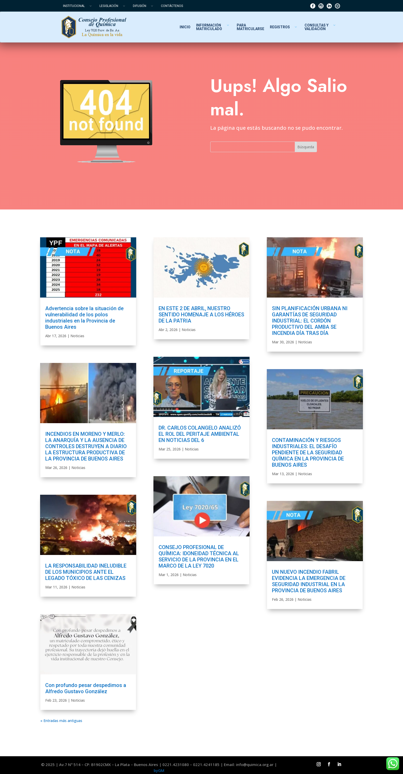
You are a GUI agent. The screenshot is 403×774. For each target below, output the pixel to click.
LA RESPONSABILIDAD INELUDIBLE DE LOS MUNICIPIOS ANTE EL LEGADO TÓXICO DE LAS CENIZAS (85, 572)
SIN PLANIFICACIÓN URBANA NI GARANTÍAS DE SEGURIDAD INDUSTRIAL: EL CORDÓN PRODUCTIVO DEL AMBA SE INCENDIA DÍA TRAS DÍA (309, 320)
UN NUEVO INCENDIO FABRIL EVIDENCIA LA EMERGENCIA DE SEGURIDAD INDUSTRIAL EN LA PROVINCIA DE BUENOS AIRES (308, 581)
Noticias (77, 335)
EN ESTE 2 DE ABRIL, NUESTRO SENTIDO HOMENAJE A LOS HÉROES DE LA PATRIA (201, 314)
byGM (159, 770)
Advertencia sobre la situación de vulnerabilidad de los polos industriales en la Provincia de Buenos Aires (84, 317)
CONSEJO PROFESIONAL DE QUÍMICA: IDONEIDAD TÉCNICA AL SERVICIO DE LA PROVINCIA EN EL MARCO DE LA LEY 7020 (199, 556)
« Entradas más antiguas (61, 720)
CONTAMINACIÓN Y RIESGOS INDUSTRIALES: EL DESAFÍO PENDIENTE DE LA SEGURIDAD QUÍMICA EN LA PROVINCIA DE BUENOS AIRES (308, 452)
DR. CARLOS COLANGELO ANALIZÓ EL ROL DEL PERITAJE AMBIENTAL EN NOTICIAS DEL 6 (200, 434)
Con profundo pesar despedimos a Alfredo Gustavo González (85, 688)
